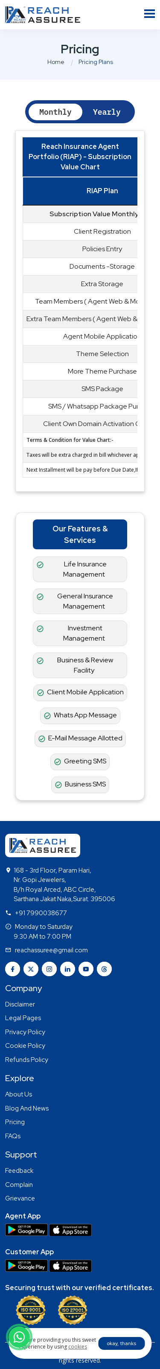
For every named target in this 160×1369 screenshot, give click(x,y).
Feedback (19, 1170)
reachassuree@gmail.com (51, 950)
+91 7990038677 (41, 913)
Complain (19, 1184)
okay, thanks (121, 1343)
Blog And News (27, 1108)
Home (55, 62)
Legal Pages (23, 1018)
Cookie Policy (25, 1045)
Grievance (20, 1198)
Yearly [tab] (107, 112)
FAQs (12, 1136)
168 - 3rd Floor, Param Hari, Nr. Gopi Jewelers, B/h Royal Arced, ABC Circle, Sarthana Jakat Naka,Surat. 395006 (64, 885)
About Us (18, 1094)
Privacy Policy (25, 1032)
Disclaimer (20, 1004)
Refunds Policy (26, 1060)
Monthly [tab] (55, 112)
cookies (77, 1346)
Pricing (15, 1122)
